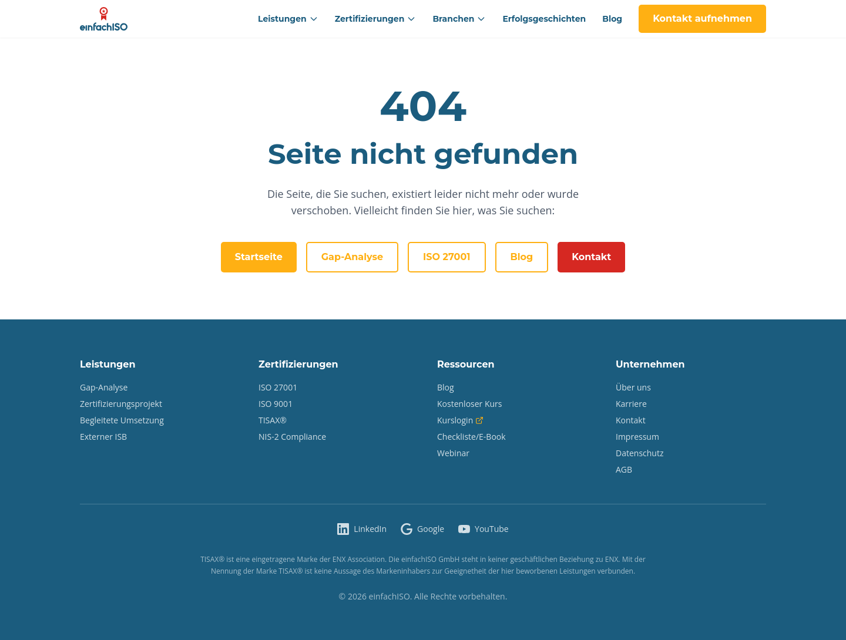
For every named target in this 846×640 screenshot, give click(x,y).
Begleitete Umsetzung (122, 420)
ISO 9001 (275, 403)
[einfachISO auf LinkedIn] (362, 529)
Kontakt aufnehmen (702, 18)
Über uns (633, 387)
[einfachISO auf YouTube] (483, 529)
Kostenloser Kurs (469, 403)
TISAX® (272, 420)
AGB (624, 469)
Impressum (637, 436)
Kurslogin (460, 420)
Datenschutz (639, 453)
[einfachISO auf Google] (422, 529)
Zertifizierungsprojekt (121, 403)
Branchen (459, 19)
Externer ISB (103, 436)
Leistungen (288, 19)
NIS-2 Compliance (292, 436)
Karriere (631, 403)
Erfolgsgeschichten (544, 19)
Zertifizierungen (376, 19)
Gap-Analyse (352, 256)
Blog (612, 19)
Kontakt (591, 256)
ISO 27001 (446, 256)
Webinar (453, 453)
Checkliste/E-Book (471, 436)
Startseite (259, 256)
